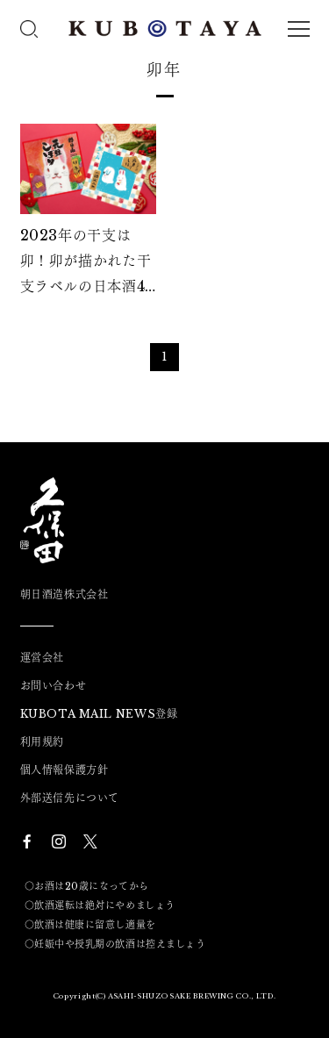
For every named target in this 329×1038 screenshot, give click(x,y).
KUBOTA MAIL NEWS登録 (99, 714)
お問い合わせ (53, 686)
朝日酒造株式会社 (64, 595)
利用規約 (42, 742)
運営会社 (42, 658)
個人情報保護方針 (64, 770)
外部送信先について (69, 798)
